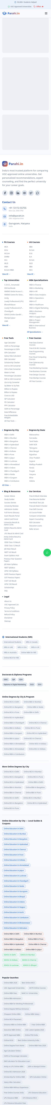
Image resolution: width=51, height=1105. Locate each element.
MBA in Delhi (8, 435)
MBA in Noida (8, 474)
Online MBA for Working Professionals (18, 1004)
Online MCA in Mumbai (32, 772)
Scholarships (8, 587)
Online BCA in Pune (32, 728)
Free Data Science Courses (35, 344)
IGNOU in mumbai (27, 955)
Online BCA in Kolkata (37, 749)
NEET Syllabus (8, 568)
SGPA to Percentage (10, 409)
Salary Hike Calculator (11, 356)
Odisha (31, 481)
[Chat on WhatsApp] (47, 552)
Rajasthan (32, 455)
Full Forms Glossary (10, 513)
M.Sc (5, 250)
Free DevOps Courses (36, 378)
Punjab (31, 471)
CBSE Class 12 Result (11, 546)
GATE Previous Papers (11, 574)
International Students (12, 642)
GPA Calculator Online (38, 1077)
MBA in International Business (36, 327)
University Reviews (10, 506)
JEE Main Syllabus (10, 564)
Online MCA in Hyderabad (36, 733)
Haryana (31, 474)
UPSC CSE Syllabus (10, 571)
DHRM (5, 257)
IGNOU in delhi (10, 955)
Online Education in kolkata (14, 860)
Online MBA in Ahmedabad (14, 744)
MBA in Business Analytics (34, 312)
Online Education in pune (13, 855)
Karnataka (32, 438)
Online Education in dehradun (15, 928)
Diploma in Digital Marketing (15, 684)
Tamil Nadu (32, 441)
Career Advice (8, 496)
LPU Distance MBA (11, 1098)
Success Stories (9, 503)
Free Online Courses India (14, 1092)
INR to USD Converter (11, 379)
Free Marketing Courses (37, 368)
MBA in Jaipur (8, 458)
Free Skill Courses (35, 509)
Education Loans (34, 526)
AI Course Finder (34, 513)
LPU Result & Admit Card (12, 533)
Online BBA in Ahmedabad (14, 749)
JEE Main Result (9, 549)
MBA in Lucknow (9, 461)
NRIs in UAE (8, 647)
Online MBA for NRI (28, 652)
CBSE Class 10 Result (11, 542)
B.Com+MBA (8, 270)
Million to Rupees (10, 389)
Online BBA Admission (12, 998)
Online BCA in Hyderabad (13, 717)
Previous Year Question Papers (12, 560)
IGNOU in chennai (29, 960)
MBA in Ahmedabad (11, 464)
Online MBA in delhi (11, 934)
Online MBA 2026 (10, 983)
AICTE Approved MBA (12, 1035)
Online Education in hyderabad (16, 844)
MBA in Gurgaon (9, 478)
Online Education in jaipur (14, 870)
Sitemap (6, 621)
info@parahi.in (16, 215)
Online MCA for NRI (11, 658)
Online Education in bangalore (15, 839)
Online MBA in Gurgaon (13, 733)
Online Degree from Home (14, 1045)
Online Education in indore (14, 902)
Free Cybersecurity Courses (35, 363)
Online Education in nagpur (14, 907)
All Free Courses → (35, 381)
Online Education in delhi (13, 828)
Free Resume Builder (36, 499)
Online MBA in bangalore (13, 939)
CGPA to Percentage (11, 346)
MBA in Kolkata (9, 451)
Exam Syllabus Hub (10, 555)
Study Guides (8, 499)
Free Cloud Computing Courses (36, 358)
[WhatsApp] (37, 193)
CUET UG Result (9, 581)
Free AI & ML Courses (36, 348)
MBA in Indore (8, 468)
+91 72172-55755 (17, 207)
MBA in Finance (34, 285)
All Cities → (6, 485)
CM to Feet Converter (11, 369)
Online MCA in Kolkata (37, 744)
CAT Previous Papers (11, 578)
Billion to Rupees (9, 392)
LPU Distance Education (37, 1092)
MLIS (5, 263)
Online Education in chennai (15, 849)
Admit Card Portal (10, 519)
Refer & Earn (33, 529)
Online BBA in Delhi (31, 712)
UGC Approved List (10, 605)
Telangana (32, 448)
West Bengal (33, 451)
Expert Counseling (35, 519)
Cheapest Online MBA (12, 1014)
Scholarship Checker (11, 362)
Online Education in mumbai (15, 834)
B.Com (30, 250)
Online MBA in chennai (37, 944)
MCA (5, 247)
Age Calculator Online (12, 1051)
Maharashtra (33, 435)
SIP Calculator (8, 399)
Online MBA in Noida (35, 707)
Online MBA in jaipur (34, 949)
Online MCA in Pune (11, 712)
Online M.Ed (8, 1040)
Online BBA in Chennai (12, 792)
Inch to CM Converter (11, 366)
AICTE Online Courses (37, 988)
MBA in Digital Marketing (38, 308)
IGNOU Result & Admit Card (11, 529)
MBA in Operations (35, 298)
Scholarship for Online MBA (14, 1077)
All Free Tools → (9, 421)
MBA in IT (32, 301)
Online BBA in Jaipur (11, 738)
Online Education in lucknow (15, 876)
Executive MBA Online (12, 1030)
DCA (39, 684)
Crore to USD (8, 396)
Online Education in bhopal (14, 896)
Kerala (30, 468)
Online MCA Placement (12, 1019)
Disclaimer (7, 618)
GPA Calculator (9, 353)
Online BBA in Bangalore (35, 787)
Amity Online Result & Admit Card (11, 538)
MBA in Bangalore (10, 441)
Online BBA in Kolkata (12, 728)
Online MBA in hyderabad (14, 944)
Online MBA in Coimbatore (14, 754)
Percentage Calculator (11, 376)
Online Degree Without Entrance (16, 1009)
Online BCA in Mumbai (32, 798)
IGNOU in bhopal (29, 965)
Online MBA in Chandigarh (14, 723)
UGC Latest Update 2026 (34, 1030)
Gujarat (31, 461)
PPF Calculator (8, 405)
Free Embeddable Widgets (10, 416)
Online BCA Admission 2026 (14, 1072)
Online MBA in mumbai (33, 934)
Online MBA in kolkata (12, 949)
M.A (4, 260)
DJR (13, 679)
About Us (6, 601)
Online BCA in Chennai (32, 738)
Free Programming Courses (35, 352)
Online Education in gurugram (15, 891)
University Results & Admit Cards (10, 523)
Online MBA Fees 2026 (37, 1045)
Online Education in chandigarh (16, 881)
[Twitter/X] (31, 193)
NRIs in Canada (32, 642)
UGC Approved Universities (14, 988)
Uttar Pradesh (33, 458)
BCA (30, 270)
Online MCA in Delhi (11, 702)
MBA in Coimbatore (10, 481)
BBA (30, 247)
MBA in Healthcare (35, 305)
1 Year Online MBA (38, 1024)
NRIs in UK (35, 647)
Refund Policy (8, 614)
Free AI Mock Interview (37, 496)
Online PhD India (31, 1035)
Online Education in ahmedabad (16, 865)
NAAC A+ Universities (29, 993)
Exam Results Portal (10, 516)
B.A (29, 257)
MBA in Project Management (33, 321)
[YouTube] (24, 193)
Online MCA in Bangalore (13, 777)
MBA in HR (32, 291)
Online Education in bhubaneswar (17, 923)
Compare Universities (36, 516)
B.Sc (30, 253)
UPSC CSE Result (9, 584)
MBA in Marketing (35, 288)
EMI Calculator (9, 359)
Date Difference (9, 412)
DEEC (6, 679)
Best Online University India (28, 1040)
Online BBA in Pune (33, 792)
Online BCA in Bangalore (13, 707)
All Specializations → (35, 332)
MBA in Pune (8, 455)
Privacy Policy (8, 608)
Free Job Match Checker (37, 506)
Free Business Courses (37, 371)
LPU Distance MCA (30, 1098)
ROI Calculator (33, 522)
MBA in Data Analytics (36, 295)
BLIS (30, 263)
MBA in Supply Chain (36, 317)
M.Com (6, 253)
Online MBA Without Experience (16, 1087)
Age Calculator (9, 343)
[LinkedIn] (18, 193)
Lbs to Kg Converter (10, 382)
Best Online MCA (28, 983)
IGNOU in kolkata (11, 960)
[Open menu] (46, 13)
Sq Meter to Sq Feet (10, 386)
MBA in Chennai (9, 448)
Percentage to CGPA (11, 349)
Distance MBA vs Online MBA (15, 1024)
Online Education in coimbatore (16, 917)
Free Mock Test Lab (35, 503)
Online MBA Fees (10, 993)
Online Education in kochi (14, 912)
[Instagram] (11, 193)
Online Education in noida (14, 886)
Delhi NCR (32, 445)
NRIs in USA (22, 647)
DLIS (32, 684)
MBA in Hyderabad (10, 445)
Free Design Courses (36, 375)
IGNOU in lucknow (11, 965)
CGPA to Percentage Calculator (15, 1056)
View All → (6, 274)
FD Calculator (8, 402)
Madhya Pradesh (34, 464)
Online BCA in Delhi (11, 798)
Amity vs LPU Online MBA (13, 1066)
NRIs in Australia (10, 652)
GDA (21, 679)
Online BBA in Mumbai (32, 702)
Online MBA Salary (32, 1014)
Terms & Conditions (10, 611)
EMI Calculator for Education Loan (17, 1061)
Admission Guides (10, 509)
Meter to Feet (8, 372)
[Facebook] (5, 193)
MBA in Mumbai (9, 438)
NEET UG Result (9, 552)
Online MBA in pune (35, 939)
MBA (5, 267)
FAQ (4, 591)
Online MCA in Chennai (38, 723)
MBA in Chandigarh (10, 471)
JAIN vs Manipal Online (36, 1066)
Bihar (30, 478)
